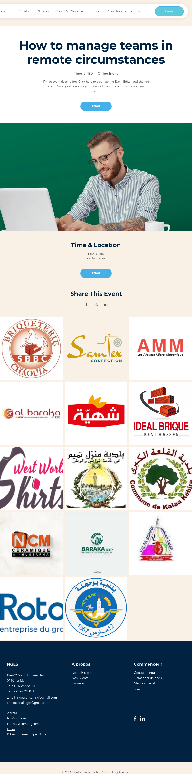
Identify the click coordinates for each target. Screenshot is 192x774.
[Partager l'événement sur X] (96, 304)
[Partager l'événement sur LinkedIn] (106, 304)
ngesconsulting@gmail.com (37, 697)
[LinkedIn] (142, 718)
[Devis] (169, 11)
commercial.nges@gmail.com (28, 703)
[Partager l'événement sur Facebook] (86, 304)
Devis (11, 729)
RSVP (96, 106)
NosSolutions (16, 718)
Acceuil (12, 713)
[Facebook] (135, 718)
